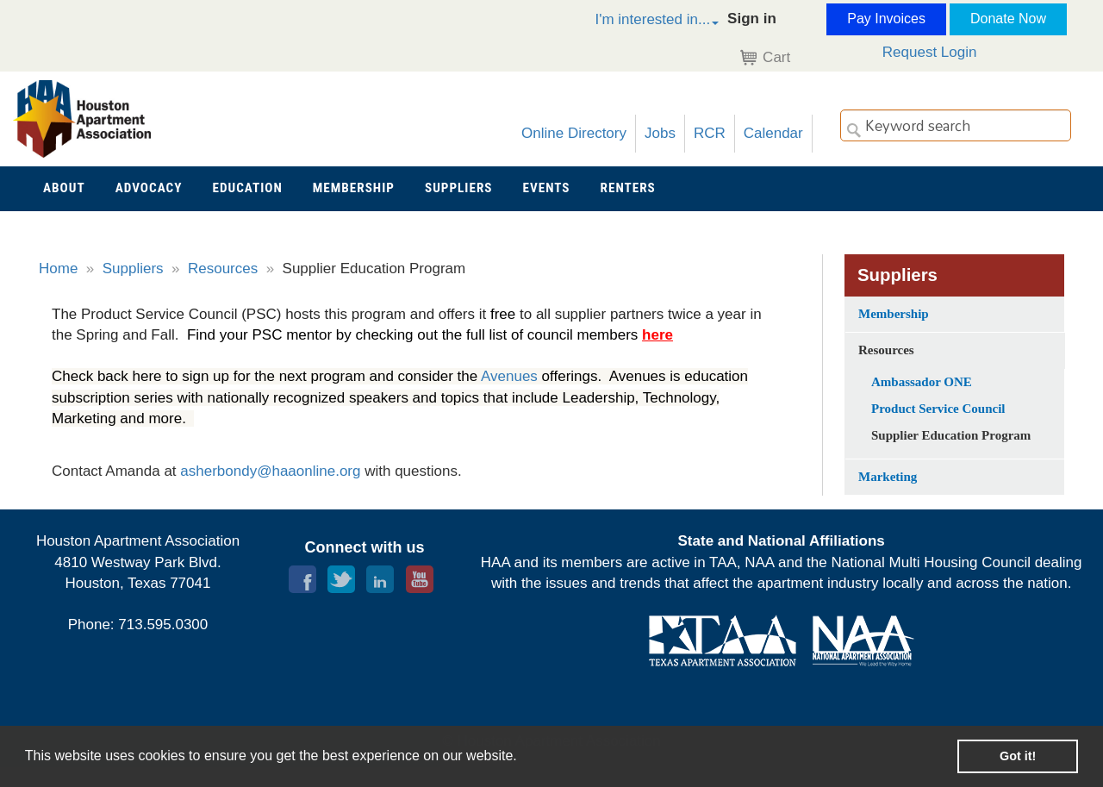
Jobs (660, 133)
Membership (893, 314)
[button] (638, 22)
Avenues (511, 376)
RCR (710, 133)
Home (58, 268)
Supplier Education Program (951, 435)
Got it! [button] (1018, 756)
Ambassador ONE (921, 382)
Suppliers (133, 268)
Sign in (751, 18)
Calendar (773, 133)
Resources (223, 268)
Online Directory (573, 133)
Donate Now (1008, 18)
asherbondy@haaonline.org (272, 471)
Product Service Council (938, 408)
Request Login (929, 52)
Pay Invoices (886, 18)
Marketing (887, 477)
